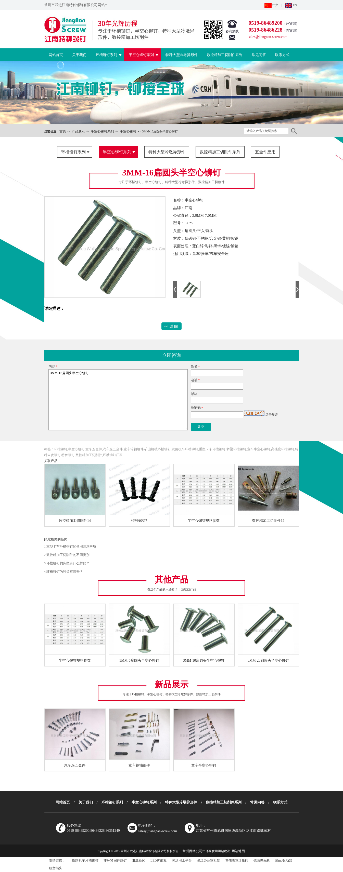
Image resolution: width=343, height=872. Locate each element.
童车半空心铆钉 (203, 765)
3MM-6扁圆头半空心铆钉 (139, 660)
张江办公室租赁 (208, 860)
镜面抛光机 (261, 860)
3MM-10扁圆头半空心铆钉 (204, 660)
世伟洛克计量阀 (236, 860)
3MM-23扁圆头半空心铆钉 (268, 660)
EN (291, 5)
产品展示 (78, 131)
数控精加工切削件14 (75, 521)
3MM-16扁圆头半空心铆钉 (118, 399)
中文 (271, 5)
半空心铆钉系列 (102, 131)
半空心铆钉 (128, 131)
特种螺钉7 (139, 521)
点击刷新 (271, 414)
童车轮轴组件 (139, 765)
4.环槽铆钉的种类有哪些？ (63, 572)
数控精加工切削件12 (268, 521)
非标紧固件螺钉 (115, 860)
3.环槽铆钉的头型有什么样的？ (67, 563)
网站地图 (238, 851)
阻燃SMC (138, 860)
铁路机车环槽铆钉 (85, 860)
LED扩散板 (158, 860)
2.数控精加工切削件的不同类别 (67, 555)
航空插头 (55, 868)
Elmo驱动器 (283, 860)
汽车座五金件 (74, 765)
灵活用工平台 (182, 860)
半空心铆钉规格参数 (204, 521)
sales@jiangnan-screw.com (268, 37)
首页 (62, 131)
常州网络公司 (192, 851)
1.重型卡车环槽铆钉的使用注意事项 (70, 546)
